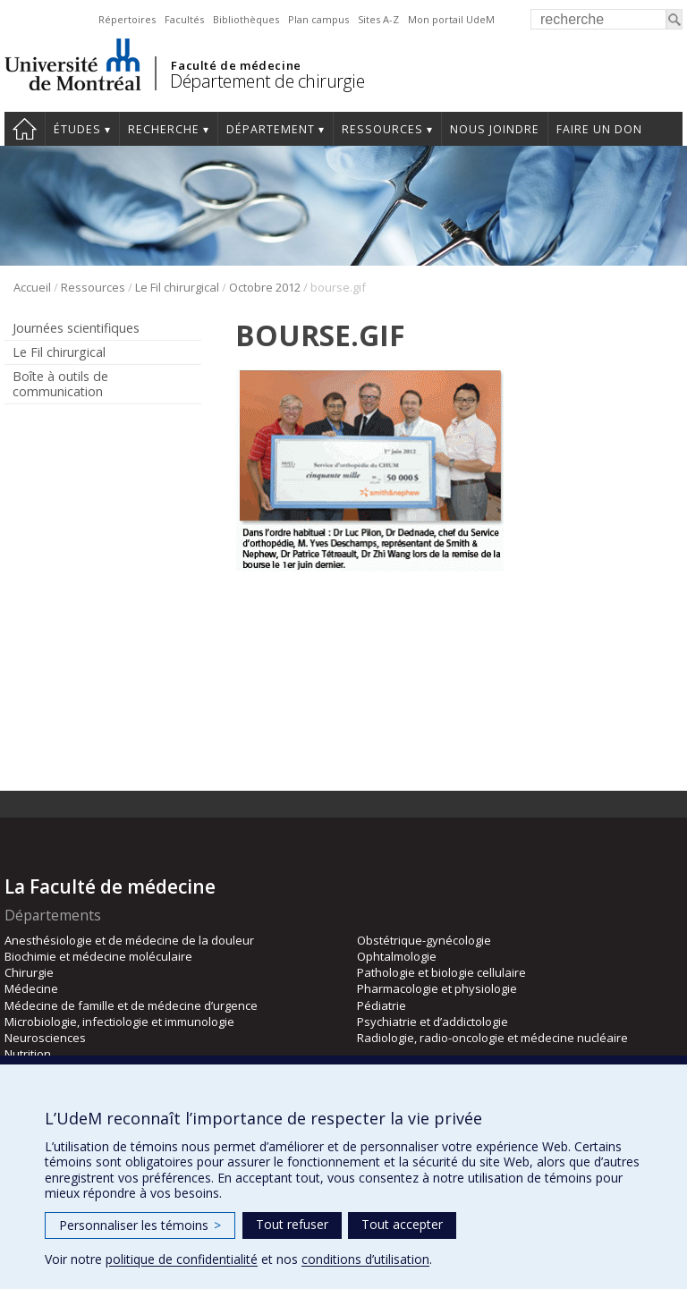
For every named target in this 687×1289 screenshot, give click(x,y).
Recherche (163, 129)
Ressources (382, 129)
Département (270, 129)
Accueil (32, 287)
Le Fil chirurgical (177, 287)
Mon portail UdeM (451, 19)
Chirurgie (29, 972)
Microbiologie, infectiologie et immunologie (119, 1021)
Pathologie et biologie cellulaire (441, 972)
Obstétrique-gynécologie (424, 940)
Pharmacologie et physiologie (437, 988)
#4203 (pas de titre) (25, 129)
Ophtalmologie (397, 956)
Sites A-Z (378, 19)
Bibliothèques (246, 19)
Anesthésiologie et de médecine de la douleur (129, 940)
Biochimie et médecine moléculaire (98, 956)
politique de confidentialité (182, 1259)
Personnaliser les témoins (140, 1225)
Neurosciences (45, 1038)
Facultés (184, 19)
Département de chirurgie (267, 81)
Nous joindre (494, 129)
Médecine (31, 988)
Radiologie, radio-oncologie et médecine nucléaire (492, 1038)
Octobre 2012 (265, 287)
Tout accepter (402, 1224)
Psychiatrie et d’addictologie (432, 1021)
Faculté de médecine (236, 65)
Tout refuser (292, 1224)
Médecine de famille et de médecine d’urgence (131, 1005)
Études (77, 129)
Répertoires (127, 19)
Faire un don (599, 129)
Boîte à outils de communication (60, 384)
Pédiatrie (381, 1005)
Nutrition (27, 1054)
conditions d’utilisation (365, 1259)
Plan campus (318, 19)
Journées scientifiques (76, 327)
